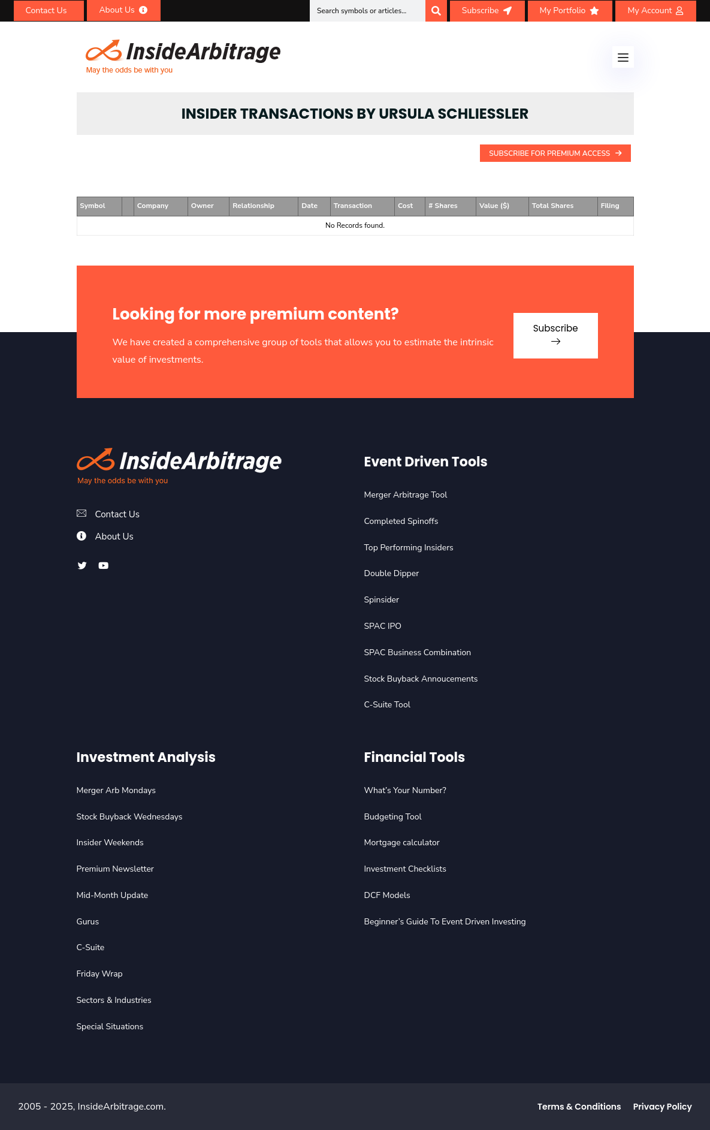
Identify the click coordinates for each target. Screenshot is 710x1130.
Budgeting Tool (393, 816)
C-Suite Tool (387, 704)
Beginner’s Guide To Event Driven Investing (445, 921)
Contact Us (119, 514)
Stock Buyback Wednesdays (130, 816)
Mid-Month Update (113, 895)
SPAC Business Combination (418, 652)
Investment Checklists (405, 869)
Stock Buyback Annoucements (421, 679)
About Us (115, 536)
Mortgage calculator (402, 842)
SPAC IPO (383, 626)
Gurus (88, 921)
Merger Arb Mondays (116, 790)
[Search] (436, 11)
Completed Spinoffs (401, 521)
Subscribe (549, 330)
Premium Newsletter (115, 869)
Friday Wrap (100, 974)
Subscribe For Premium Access (555, 153)
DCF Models (387, 895)
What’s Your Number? (405, 790)
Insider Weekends (110, 842)
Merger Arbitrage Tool (406, 495)
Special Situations (110, 1026)
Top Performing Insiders (409, 547)
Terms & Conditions (579, 1107)
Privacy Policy (662, 1107)
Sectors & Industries (114, 1000)
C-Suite (91, 947)
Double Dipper (391, 573)
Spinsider (382, 599)
